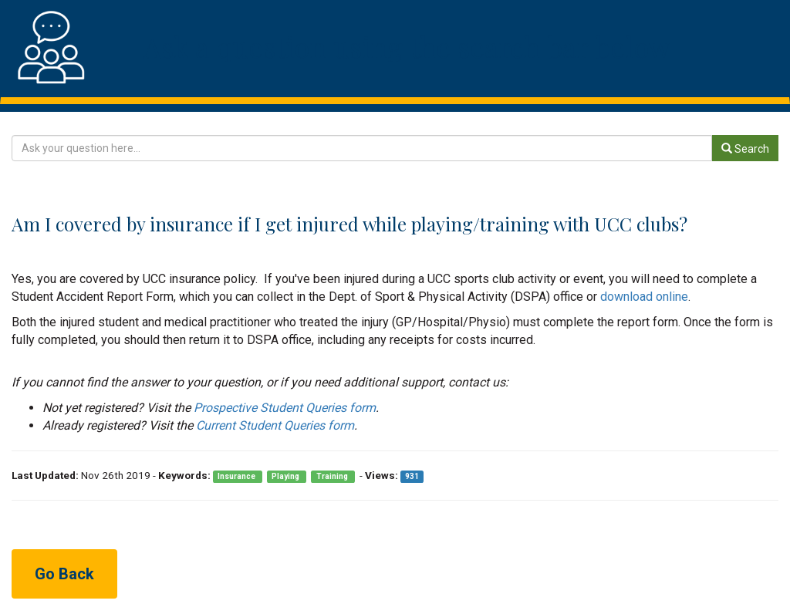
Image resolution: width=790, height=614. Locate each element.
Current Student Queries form (275, 425)
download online (644, 296)
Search (745, 149)
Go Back (64, 574)
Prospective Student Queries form (285, 407)
